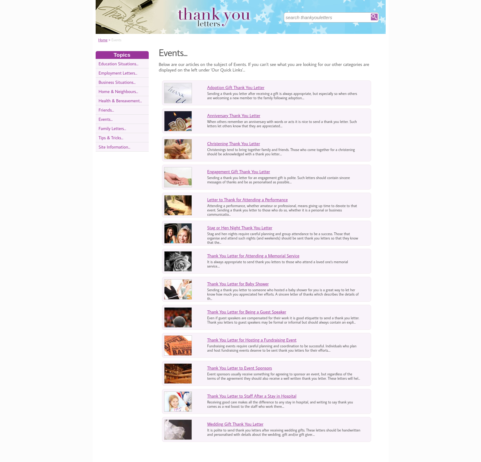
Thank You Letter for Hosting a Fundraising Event (251, 340)
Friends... (106, 110)
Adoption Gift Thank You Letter (235, 87)
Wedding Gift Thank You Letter (235, 424)
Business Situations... (117, 82)
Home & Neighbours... (118, 91)
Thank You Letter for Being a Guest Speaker (246, 312)
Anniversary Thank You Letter (233, 115)
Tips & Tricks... (111, 138)
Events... (106, 119)
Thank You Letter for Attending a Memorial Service (253, 256)
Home (103, 40)
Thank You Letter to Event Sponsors (239, 368)
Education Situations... (119, 64)
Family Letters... (112, 128)
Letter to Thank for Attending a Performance (247, 199)
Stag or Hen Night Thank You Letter (239, 228)
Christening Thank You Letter (233, 143)
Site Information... (115, 147)
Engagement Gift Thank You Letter (238, 171)
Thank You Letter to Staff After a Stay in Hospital (251, 396)
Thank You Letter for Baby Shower (238, 284)
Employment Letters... (118, 73)
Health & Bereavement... (120, 101)
